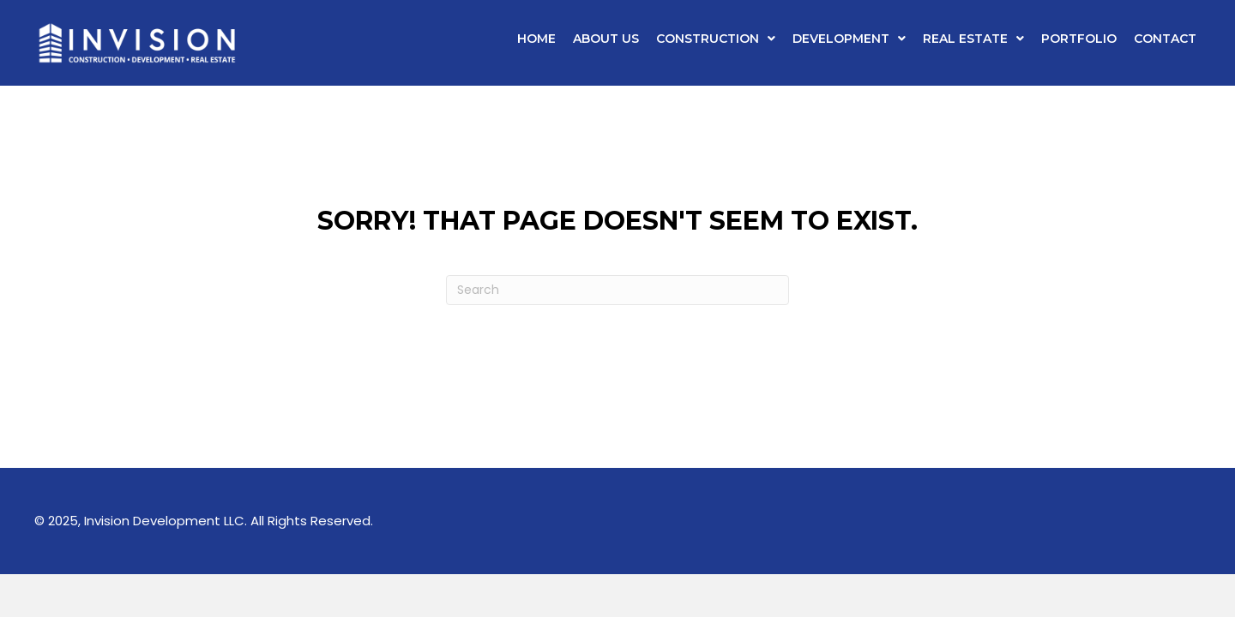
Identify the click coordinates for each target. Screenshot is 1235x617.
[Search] (617, 290)
